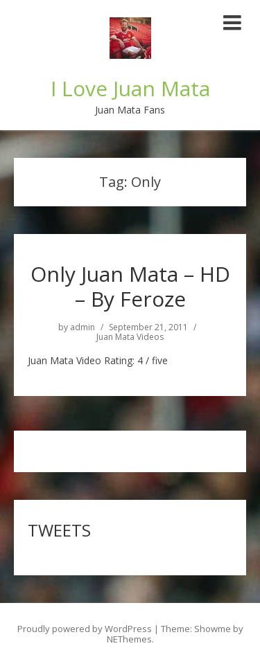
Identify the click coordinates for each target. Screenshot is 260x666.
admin (82, 327)
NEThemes (129, 639)
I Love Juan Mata (130, 88)
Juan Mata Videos (130, 337)
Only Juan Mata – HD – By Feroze (130, 286)
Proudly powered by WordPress (84, 628)
